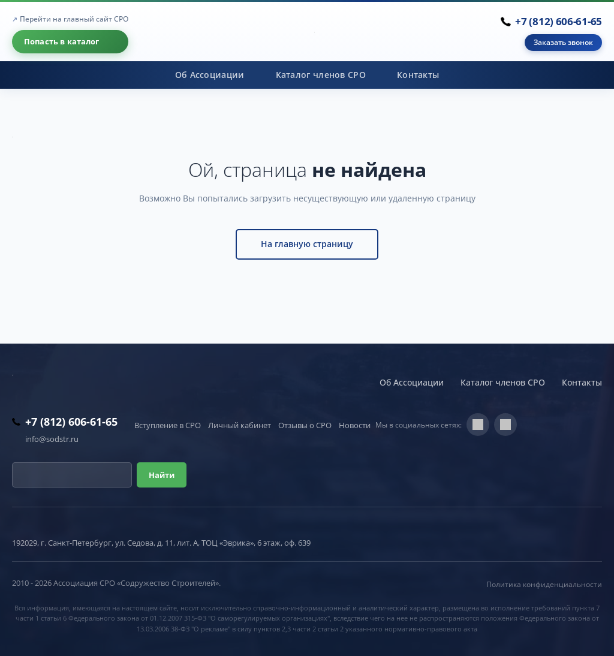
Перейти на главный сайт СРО (74, 19)
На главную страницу (307, 243)
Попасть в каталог (62, 41)
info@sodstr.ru (52, 439)
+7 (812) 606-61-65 (558, 21)
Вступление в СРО (167, 425)
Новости (355, 425)
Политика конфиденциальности (544, 584)
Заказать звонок (563, 42)
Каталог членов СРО (321, 75)
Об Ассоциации (210, 75)
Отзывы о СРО (305, 425)
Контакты (418, 75)
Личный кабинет (239, 425)
